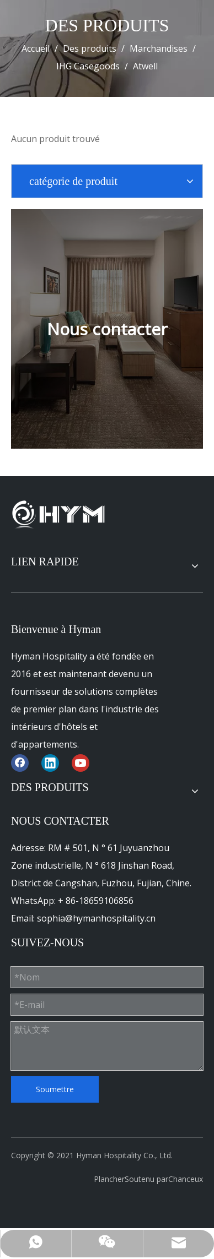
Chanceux (185, 1179)
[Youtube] (80, 762)
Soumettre (55, 1089)
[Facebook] (20, 762)
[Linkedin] (50, 762)
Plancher (109, 1179)
